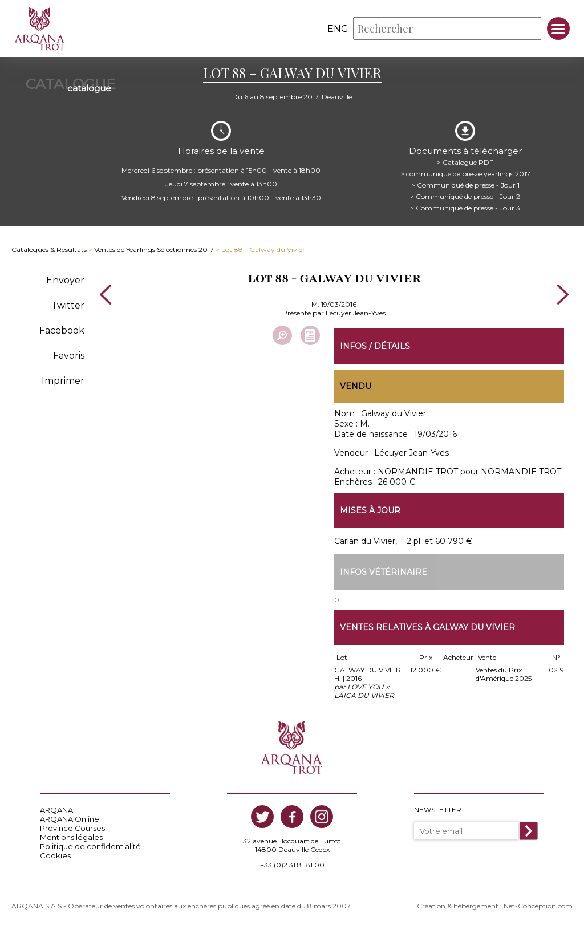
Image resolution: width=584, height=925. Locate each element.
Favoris (68, 355)
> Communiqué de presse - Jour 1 (465, 185)
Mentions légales (71, 837)
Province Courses (72, 828)
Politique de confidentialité (90, 846)
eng (337, 28)
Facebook (61, 330)
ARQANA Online (69, 818)
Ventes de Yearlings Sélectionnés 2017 (154, 249)
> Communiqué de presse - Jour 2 (465, 196)
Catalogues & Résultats (49, 249)
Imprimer (63, 380)
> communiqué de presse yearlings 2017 (465, 173)
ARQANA (56, 809)
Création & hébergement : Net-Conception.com (495, 906)
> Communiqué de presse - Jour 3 (465, 208)
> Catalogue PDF (465, 162)
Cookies (55, 855)
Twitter (67, 305)
